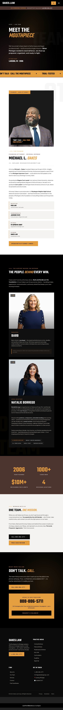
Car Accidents (37, 655)
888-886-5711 (31, 601)
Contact (12, 680)
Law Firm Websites (27, 705)
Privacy (40, 693)
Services (12, 677)
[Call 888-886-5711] (53, 3)
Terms (52, 693)
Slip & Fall (36, 661)
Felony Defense (38, 646)
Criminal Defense (38, 644)
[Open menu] (59, 3)
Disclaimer (46, 693)
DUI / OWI (36, 652)
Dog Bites (36, 658)
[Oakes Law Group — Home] (8, 3)
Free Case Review (14, 683)
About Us (12, 672)
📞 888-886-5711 (38, 672)
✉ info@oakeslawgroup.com (41, 675)
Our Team (12, 675)
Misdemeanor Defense (40, 649)
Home (10, 24)
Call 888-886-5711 (47, 8)
